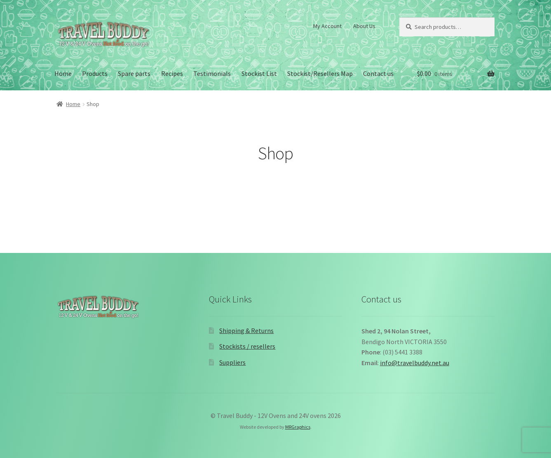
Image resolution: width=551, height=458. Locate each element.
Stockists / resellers (247, 346)
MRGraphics (297, 427)
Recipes (172, 73)
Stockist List (259, 73)
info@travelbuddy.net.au (414, 363)
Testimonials (212, 73)
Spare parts (134, 73)
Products (95, 73)
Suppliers (232, 362)
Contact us (378, 73)
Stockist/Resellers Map (320, 73)
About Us (364, 26)
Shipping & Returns (246, 330)
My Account (327, 26)
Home (63, 73)
